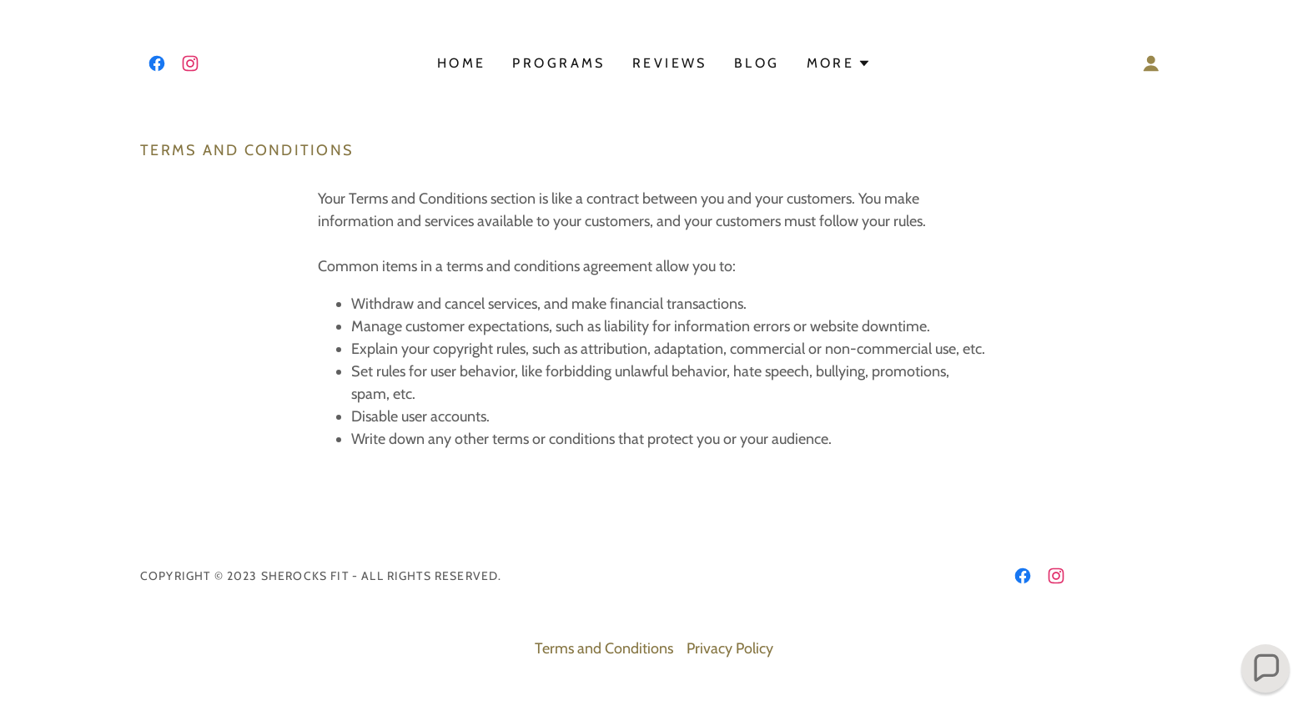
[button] (839, 63)
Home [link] (461, 63)
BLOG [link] (757, 63)
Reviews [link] (669, 63)
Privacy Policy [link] (730, 648)
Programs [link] (558, 63)
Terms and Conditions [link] (604, 648)
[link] (157, 63)
